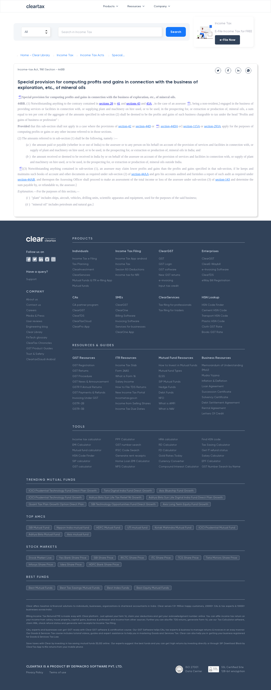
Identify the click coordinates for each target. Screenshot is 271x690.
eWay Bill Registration (216, 280)
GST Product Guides (39, 348)
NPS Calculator (125, 466)
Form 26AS (122, 370)
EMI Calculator (81, 444)
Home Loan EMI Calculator (132, 461)
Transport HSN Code (215, 315)
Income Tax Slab (126, 365)
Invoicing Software (127, 321)
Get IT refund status (215, 450)
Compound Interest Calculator (179, 466)
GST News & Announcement (90, 381)
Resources (136, 6)
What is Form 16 (125, 376)
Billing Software (125, 315)
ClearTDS (208, 274)
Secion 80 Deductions (129, 269)
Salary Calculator (213, 455)
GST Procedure (82, 376)
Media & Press (35, 315)
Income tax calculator (86, 439)
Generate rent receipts (130, 455)
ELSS (162, 376)
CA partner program (85, 304)
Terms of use (57, 672)
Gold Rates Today (170, 455)
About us (32, 299)
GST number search (128, 444)
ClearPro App (81, 326)
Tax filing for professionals (175, 304)
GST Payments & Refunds (88, 392)
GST (161, 258)
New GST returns (169, 274)
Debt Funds (166, 392)
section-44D (143, 126)
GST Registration (83, 365)
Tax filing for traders (171, 310)
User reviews (34, 321)
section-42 (124, 126)
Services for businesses (130, 326)
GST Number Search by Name (221, 466)
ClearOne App (124, 332)
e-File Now (227, 40)
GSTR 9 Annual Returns (87, 387)
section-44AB (26, 179)
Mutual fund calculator (86, 450)
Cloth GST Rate (212, 326)
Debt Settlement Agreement (221, 402)
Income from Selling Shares (133, 403)
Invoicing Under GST (85, 397)
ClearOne (121, 310)
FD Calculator (167, 450)
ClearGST (208, 258)
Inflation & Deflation (214, 380)
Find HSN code (211, 439)
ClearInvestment (83, 269)
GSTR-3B (78, 408)
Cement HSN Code (214, 310)
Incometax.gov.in (126, 397)
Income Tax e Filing (84, 258)
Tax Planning (80, 264)
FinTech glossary (36, 337)
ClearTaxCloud (81, 321)
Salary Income (124, 381)
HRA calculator (168, 439)
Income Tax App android (131, 258)
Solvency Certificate (215, 397)
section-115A (191, 126)
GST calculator (82, 466)
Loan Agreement (213, 386)
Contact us (33, 304)
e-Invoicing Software (215, 269)
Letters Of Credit (213, 413)
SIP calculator (81, 461)
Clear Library (34, 332)
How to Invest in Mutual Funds (178, 365)
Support (31, 279)
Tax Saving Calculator (216, 444)
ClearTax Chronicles (39, 342)
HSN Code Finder (213, 304)
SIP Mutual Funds (170, 381)
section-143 (222, 179)
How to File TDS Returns (130, 387)
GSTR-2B (78, 403)
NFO (161, 397)
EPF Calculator (211, 461)
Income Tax (122, 264)
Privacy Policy (34, 672)
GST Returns (80, 370)
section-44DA (169, 126)
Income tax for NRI (127, 274)
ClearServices (81, 274)
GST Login (165, 264)
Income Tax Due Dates (130, 408)
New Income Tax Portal (130, 392)
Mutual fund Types (170, 370)
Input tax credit (169, 285)
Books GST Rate (212, 332)
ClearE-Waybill (211, 264)
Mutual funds (80, 285)
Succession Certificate (216, 391)
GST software (167, 269)
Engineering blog (37, 326)
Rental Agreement (214, 408)
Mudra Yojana (210, 375)
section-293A (212, 126)
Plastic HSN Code (213, 321)
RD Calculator (168, 444)
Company (163, 6)
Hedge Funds (167, 387)
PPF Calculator (125, 439)
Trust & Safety (35, 353)
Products (111, 6)
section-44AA (140, 174)
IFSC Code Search (127, 450)
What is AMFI (167, 403)
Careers (31, 310)
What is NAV (166, 408)
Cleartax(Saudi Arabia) (40, 359)
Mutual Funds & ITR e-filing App (92, 280)
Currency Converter (171, 461)
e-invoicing (166, 280)
